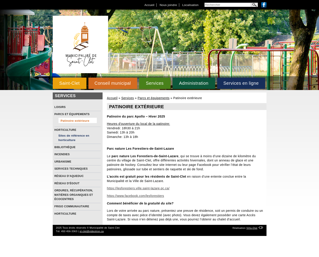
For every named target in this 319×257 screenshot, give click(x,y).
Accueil (149, 5)
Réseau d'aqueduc (69, 176)
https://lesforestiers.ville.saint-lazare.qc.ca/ (138, 188)
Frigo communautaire (71, 206)
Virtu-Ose (251, 228)
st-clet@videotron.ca (92, 231)
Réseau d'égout (67, 183)
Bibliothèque (65, 147)
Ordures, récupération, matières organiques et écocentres (73, 195)
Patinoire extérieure (75, 120)
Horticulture (65, 129)
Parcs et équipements (153, 98)
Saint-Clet (69, 83)
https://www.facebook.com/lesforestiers (135, 196)
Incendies (62, 154)
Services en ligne (241, 83)
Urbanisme (62, 161)
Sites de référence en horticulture (73, 138)
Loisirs (60, 107)
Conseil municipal (113, 83)
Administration (193, 83)
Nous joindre (168, 5)
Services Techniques (71, 168)
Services (154, 83)
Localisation (190, 5)
